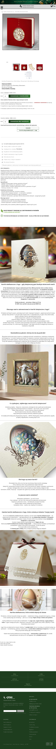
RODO (30, 736)
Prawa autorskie (32, 734)
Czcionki (28, 128)
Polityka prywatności (33, 732)
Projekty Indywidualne (8, 732)
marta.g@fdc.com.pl (33, 710)
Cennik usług (32, 724)
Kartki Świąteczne (7, 724)
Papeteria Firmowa (7, 727)
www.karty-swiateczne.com (16, 516)
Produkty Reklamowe (8, 729)
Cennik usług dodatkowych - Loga (28, 130)
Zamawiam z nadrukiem (19, 96)
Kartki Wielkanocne (7, 722)
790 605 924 (19, 149)
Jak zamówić (32, 722)
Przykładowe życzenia (33, 727)
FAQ (30, 739)
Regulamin (31, 729)
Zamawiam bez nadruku (19, 121)
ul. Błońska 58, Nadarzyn (34, 712)
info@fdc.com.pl (32, 701)
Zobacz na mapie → (33, 715)
